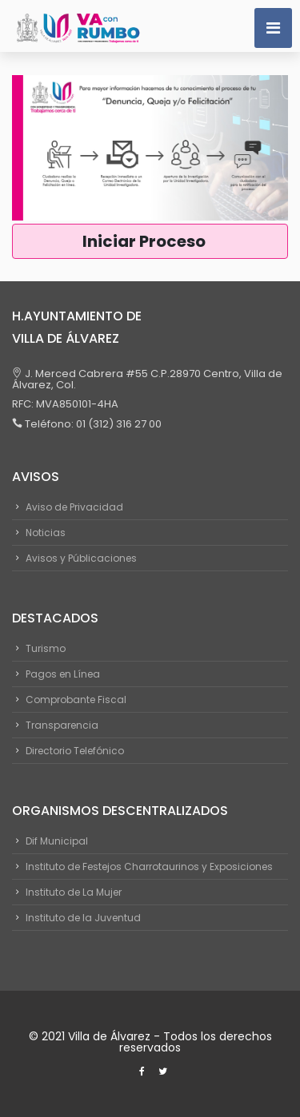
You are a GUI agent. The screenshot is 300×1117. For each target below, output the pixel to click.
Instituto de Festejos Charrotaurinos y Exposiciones (149, 866)
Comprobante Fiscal (76, 699)
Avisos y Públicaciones (81, 558)
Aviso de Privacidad (74, 507)
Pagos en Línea (63, 674)
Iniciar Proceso (150, 241)
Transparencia (62, 725)
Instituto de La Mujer (74, 892)
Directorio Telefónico (75, 750)
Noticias (46, 532)
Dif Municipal (57, 841)
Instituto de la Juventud (83, 917)
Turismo (46, 648)
